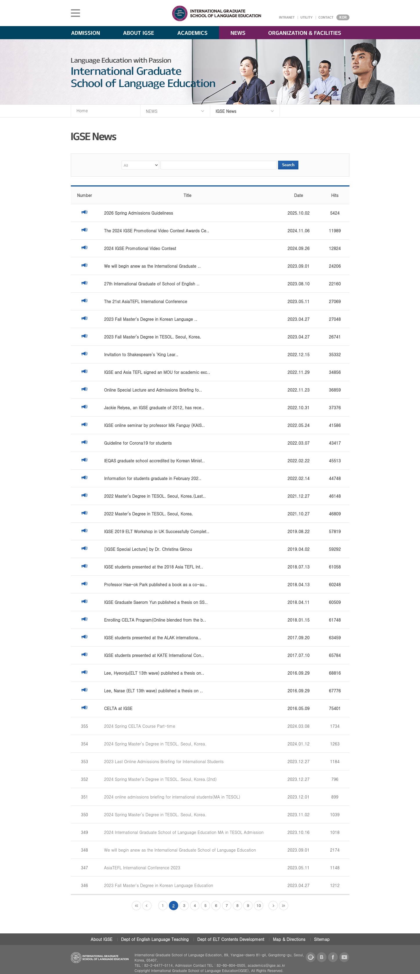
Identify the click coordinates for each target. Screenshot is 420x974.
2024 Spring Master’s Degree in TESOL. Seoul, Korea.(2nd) (160, 779)
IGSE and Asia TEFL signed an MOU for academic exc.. (157, 372)
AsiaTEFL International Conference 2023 (142, 867)
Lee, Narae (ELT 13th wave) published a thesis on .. (153, 691)
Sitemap (322, 939)
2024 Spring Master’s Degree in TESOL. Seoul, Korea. (155, 744)
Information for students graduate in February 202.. (152, 478)
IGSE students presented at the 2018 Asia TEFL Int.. (153, 567)
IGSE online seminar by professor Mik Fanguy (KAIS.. (154, 425)
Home (82, 110)
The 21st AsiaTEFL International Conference (145, 301)
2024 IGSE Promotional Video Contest (140, 248)
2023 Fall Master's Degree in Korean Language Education (158, 885)
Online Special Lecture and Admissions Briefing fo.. (153, 390)
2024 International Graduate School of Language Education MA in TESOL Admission (184, 832)
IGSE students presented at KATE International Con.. (154, 655)
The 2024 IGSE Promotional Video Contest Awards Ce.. (156, 230)
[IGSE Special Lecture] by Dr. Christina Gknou (148, 549)
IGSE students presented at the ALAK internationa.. (152, 637)
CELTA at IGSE (118, 708)
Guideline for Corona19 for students (138, 443)
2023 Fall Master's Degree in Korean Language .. (150, 319)
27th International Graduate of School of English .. (152, 284)
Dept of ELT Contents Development (230, 939)
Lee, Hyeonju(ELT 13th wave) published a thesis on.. (154, 673)
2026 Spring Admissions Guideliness (138, 213)
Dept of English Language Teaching (155, 939)
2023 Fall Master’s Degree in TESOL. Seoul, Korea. (152, 337)
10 (258, 905)
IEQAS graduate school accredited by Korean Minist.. (154, 461)
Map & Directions (289, 939)
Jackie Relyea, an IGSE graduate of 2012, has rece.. (154, 407)
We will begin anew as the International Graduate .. (152, 266)
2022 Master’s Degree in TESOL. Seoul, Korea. (148, 514)
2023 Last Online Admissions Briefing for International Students (164, 761)
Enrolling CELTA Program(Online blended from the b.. (155, 620)
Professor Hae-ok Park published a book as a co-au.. (155, 584)
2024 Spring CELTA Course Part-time (139, 726)
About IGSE (102, 939)
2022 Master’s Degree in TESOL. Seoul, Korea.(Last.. (155, 496)
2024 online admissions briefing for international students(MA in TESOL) (172, 797)
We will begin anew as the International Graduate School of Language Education (180, 850)
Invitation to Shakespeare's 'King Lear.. (141, 354)
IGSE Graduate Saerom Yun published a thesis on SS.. (156, 602)
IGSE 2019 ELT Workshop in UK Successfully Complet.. (157, 531)
